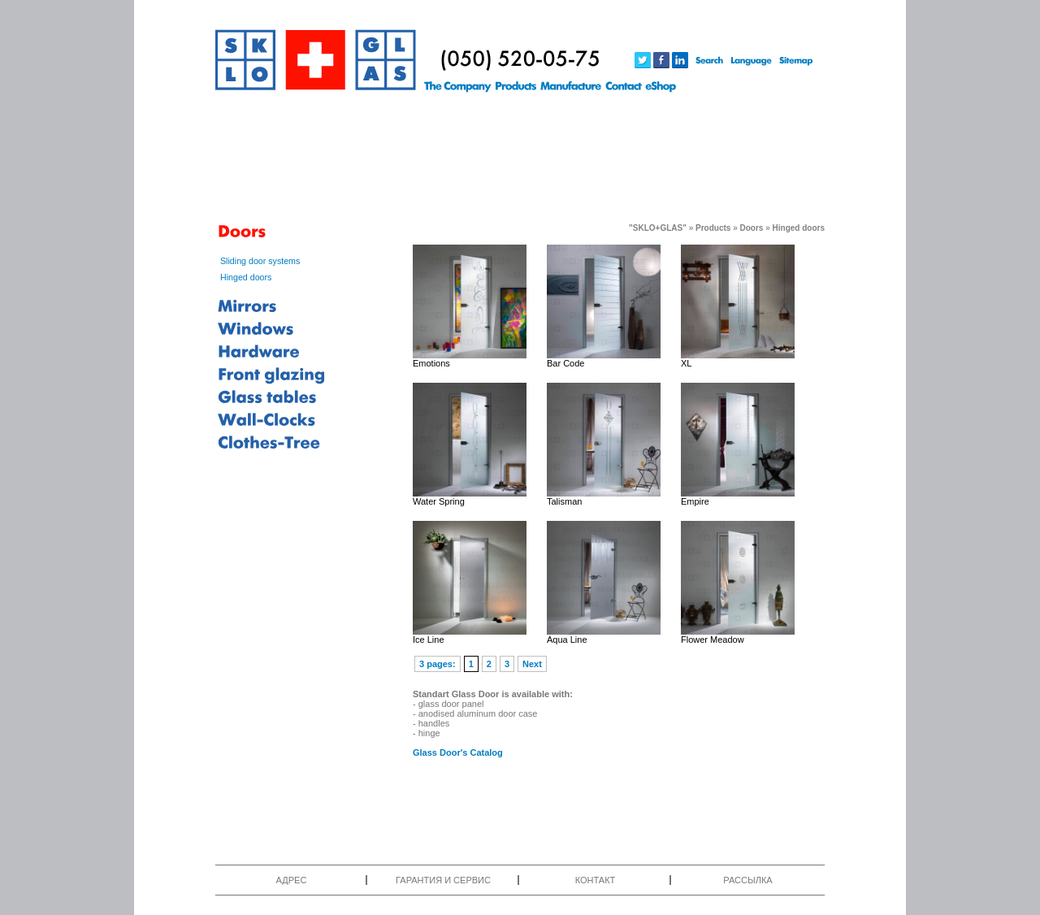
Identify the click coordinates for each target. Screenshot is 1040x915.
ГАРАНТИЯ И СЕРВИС (443, 880)
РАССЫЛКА (747, 880)
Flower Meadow (712, 639)
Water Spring (439, 501)
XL (686, 363)
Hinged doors (245, 277)
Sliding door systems (260, 261)
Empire (695, 501)
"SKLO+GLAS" (658, 227)
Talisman (564, 501)
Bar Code (565, 363)
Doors (752, 227)
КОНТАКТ (595, 880)
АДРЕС (291, 880)
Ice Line (428, 639)
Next (532, 664)
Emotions (431, 363)
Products (713, 227)
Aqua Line (567, 639)
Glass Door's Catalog (458, 752)
